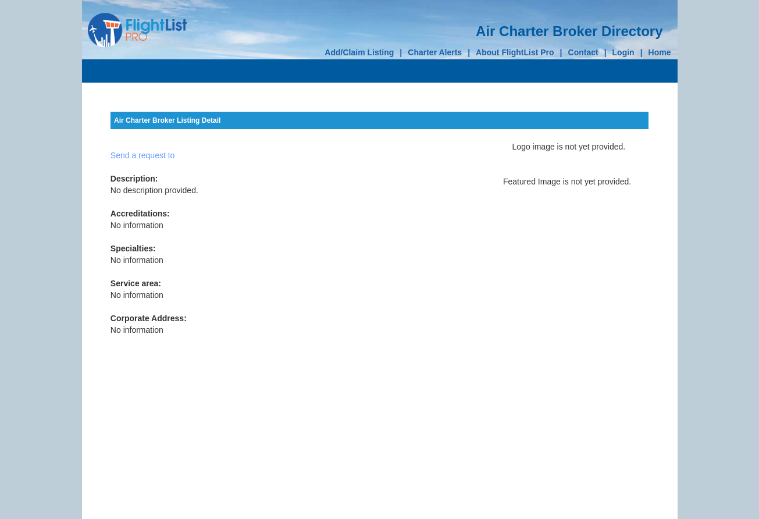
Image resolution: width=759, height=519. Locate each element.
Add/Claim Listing (359, 52)
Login (623, 52)
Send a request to (143, 155)
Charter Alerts (435, 52)
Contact (583, 52)
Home (659, 52)
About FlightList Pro (515, 52)
